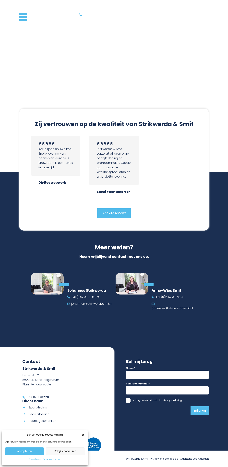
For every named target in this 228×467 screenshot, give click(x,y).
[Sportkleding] (25, 407)
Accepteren (24, 451)
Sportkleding (38, 407)
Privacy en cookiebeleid (164, 458)
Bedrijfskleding (39, 414)
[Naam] (167, 374)
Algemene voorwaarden (194, 458)
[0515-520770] (25, 397)
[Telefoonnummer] (167, 390)
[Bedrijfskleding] (25, 414)
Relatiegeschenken (42, 421)
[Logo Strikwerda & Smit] (38, 15)
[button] (83, 434)
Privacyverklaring (51, 459)
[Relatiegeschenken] (25, 420)
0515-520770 (39, 397)
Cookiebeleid (35, 459)
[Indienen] (200, 410)
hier (32, 384)
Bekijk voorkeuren (65, 451)
